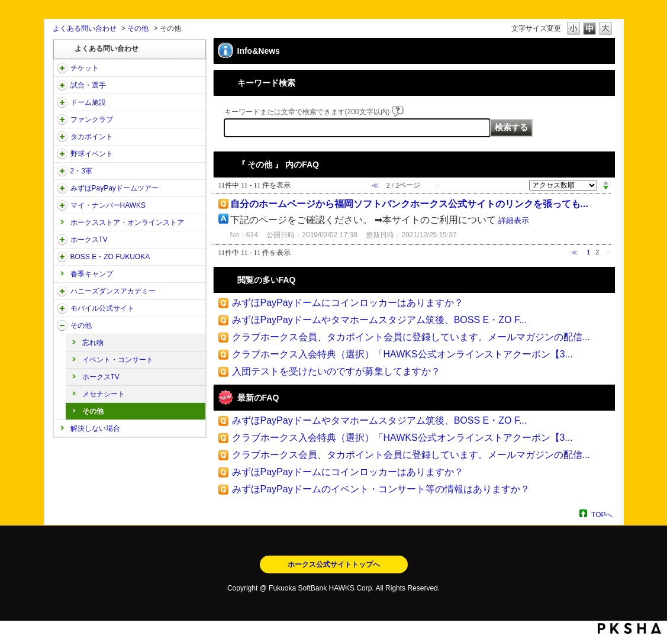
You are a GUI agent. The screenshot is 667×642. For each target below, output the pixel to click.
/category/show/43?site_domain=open (62, 171)
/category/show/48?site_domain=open (62, 308)
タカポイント (91, 137)
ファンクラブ (91, 119)
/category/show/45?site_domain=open (62, 188)
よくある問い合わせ (85, 28)
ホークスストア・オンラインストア (127, 222)
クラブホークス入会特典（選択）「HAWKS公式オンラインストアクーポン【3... (402, 354)
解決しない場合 (95, 428)
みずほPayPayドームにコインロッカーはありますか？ (347, 303)
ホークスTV (89, 239)
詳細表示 (513, 220)
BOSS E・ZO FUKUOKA (110, 257)
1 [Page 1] (588, 252)
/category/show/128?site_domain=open (62, 256)
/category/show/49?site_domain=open (62, 325)
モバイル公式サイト (102, 308)
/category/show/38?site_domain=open (62, 85)
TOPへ (602, 514)
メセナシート (103, 394)
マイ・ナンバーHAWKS (108, 205)
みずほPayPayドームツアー (114, 188)
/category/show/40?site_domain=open (62, 119)
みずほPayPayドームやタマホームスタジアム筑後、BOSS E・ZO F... (379, 320)
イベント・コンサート (117, 360)
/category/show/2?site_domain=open (62, 68)
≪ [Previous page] (574, 252)
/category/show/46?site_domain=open (62, 205)
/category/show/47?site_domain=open (62, 291)
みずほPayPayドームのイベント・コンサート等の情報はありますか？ (381, 489)
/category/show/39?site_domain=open (62, 102)
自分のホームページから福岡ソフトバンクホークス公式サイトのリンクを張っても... (409, 204)
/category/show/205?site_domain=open (62, 239)
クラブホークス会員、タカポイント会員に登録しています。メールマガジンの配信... (411, 337)
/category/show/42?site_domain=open (62, 154)
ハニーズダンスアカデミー (113, 291)
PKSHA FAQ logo (629, 628)
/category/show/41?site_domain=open (62, 136)
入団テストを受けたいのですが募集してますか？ (336, 371)
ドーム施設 (88, 102)
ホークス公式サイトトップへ (334, 564)
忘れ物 (93, 342)
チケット (84, 68)
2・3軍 (81, 171)
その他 (138, 28)
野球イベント (91, 154)
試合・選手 (88, 85)
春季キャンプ (91, 274)
